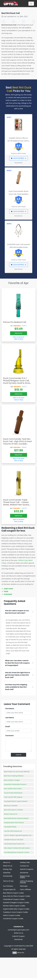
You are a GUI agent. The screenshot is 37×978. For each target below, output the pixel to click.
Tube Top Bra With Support (13, 797)
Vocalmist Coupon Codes (13, 918)
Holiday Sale (25, 862)
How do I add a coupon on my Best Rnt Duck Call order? (17, 611)
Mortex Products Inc (11, 814)
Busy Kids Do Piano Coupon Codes (16, 896)
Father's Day (23, 560)
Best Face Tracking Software (13, 776)
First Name (9, 708)
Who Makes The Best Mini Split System (17, 848)
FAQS (6, 591)
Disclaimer (24, 872)
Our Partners (8, 886)
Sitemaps (24, 886)
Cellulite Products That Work (13, 840)
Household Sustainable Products (15, 784)
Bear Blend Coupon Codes (13, 893)
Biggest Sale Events (25, 877)
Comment (8, 594)
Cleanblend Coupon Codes (13, 899)
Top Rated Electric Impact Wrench (15, 801)
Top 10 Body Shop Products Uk (14, 844)
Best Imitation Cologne (12, 780)
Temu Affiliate (25, 889)
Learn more (8, 588)
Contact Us (24, 866)
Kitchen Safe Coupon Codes (14, 906)
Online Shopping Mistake (26, 882)
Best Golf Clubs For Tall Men (13, 810)
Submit (18, 755)
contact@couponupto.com (18, 930)
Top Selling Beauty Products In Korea (16, 852)
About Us (6, 862)
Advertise (6, 872)
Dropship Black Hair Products (14, 823)
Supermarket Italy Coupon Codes (16, 909)
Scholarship (7, 876)
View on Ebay (18, 339)
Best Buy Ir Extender (10, 806)
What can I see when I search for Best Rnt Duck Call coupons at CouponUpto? (17, 663)
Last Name (9, 717)
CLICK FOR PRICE (18, 158)
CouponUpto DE (9, 889)
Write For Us (7, 866)
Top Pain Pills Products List (13, 831)
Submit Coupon (18, 936)
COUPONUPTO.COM (21, 946)
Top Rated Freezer (10, 827)
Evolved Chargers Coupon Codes (16, 902)
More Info (18, 333)
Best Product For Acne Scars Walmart (17, 772)
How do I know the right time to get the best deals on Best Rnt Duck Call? (17, 675)
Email (7, 726)
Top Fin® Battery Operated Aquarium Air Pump (20, 835)
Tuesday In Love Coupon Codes (15, 912)
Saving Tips (7, 869)
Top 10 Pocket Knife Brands (13, 793)
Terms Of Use (8, 881)
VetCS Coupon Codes (11, 915)
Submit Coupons (26, 869)
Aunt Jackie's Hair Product (13, 789)
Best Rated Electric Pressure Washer (16, 818)
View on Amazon (18, 337)
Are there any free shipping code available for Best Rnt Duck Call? (16, 687)
